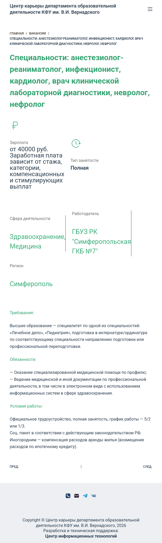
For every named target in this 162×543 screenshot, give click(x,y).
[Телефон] (68, 495)
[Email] (76, 495)
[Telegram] (85, 495)
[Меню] (150, 9)
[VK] (93, 495)
